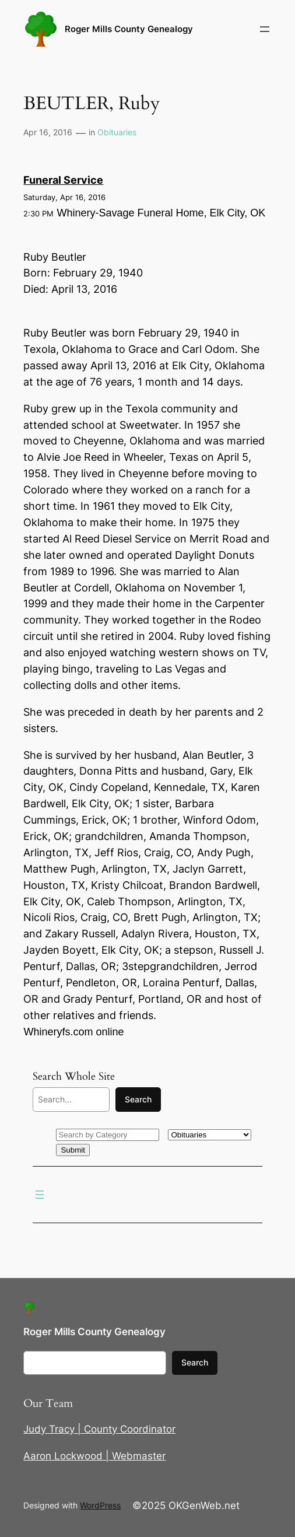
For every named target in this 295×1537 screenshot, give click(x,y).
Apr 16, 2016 (47, 132)
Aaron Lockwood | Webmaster (94, 1456)
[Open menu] (265, 29)
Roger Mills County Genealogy (129, 29)
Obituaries (116, 132)
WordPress (100, 1505)
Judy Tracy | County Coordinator (99, 1429)
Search (138, 1099)
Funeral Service (63, 180)
